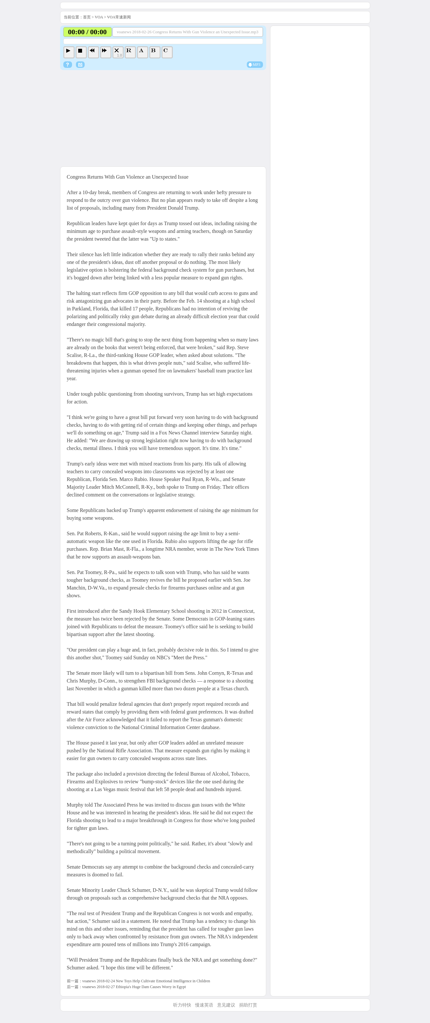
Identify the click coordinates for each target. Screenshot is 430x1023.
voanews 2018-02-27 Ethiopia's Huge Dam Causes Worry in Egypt (134, 987)
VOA (99, 17)
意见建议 (226, 1005)
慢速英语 (204, 1005)
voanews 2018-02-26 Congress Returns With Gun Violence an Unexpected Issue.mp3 (187, 32)
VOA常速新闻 (119, 17)
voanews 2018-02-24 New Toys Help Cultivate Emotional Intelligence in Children (146, 981)
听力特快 (182, 1005)
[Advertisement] (163, 118)
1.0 (119, 55)
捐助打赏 (248, 1005)
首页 (87, 17)
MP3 (256, 64)
